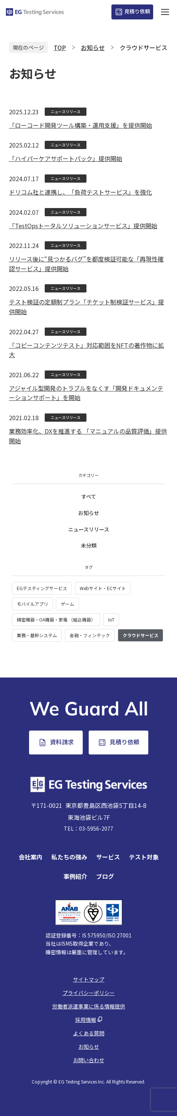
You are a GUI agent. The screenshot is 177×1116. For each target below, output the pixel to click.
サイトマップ (88, 979)
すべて (88, 496)
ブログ (105, 876)
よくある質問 (88, 1033)
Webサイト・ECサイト (103, 588)
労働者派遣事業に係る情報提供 (88, 1006)
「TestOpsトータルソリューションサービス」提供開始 (83, 225)
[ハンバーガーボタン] (165, 12)
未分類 (89, 545)
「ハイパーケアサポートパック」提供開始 (65, 158)
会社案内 (30, 856)
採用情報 (85, 1019)
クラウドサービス (140, 635)
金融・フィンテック (90, 635)
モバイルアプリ (32, 604)
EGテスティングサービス (42, 588)
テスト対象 (144, 856)
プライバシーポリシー (89, 992)
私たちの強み (69, 856)
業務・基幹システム (37, 635)
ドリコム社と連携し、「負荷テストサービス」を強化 (80, 191)
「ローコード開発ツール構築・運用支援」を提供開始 (80, 125)
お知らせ (88, 513)
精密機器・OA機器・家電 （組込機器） (56, 619)
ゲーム (67, 604)
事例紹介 (75, 876)
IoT (111, 619)
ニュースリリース (88, 529)
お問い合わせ (88, 1060)
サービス (108, 856)
